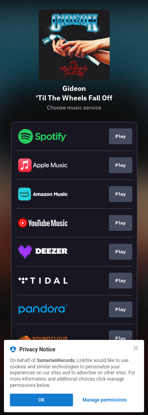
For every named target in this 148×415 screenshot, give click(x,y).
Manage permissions (104, 400)
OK (41, 400)
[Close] (135, 348)
